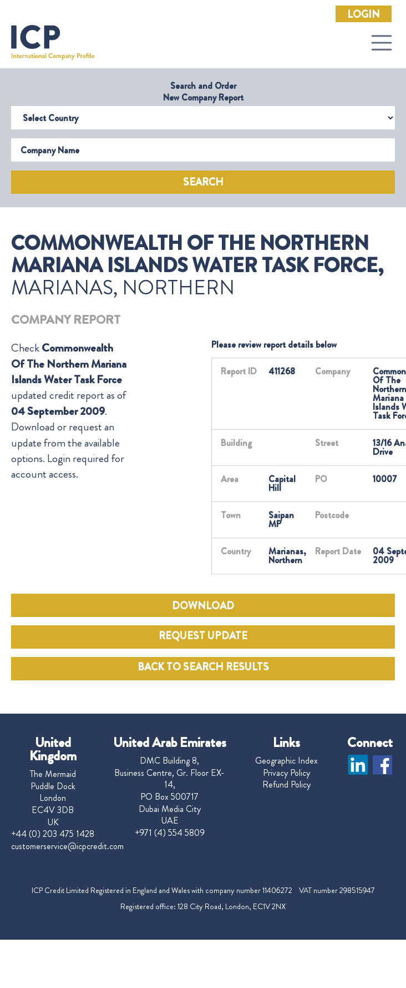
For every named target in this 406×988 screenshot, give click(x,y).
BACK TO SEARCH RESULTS (203, 667)
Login (363, 14)
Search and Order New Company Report (203, 91)
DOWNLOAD (203, 606)
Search (203, 182)
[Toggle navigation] (381, 42)
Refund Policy (286, 785)
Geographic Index (286, 761)
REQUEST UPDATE (203, 636)
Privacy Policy (286, 773)
